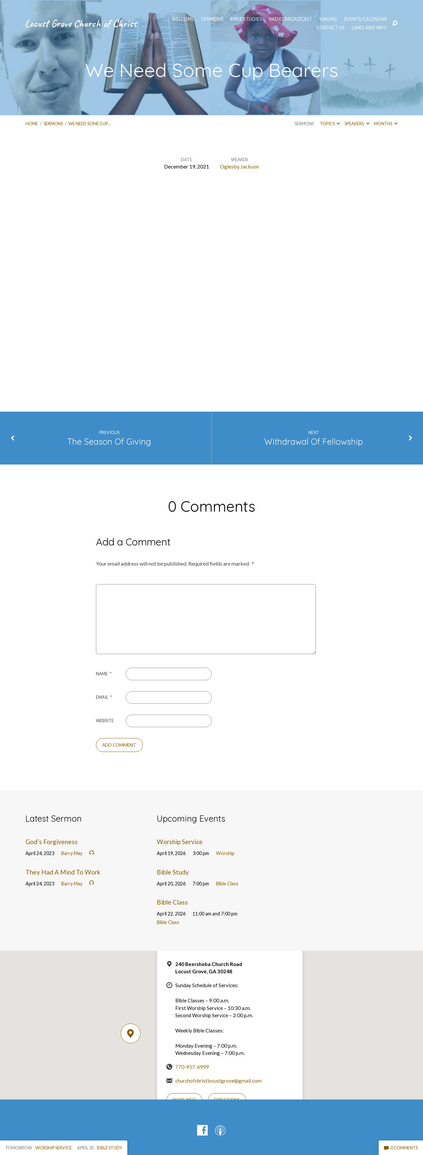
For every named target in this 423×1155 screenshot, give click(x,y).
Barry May (71, 853)
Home (31, 123)
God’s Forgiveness (51, 841)
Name (103, 673)
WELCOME (183, 19)
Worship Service (180, 841)
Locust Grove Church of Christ (81, 23)
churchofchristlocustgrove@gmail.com (218, 1081)
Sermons (53, 123)
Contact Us (331, 27)
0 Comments (401, 1147)
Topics (330, 123)
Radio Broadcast (290, 19)
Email (104, 697)
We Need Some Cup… (89, 123)
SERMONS (212, 19)
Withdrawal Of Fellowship (313, 441)
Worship (225, 853)
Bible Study (173, 872)
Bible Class (227, 883)
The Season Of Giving (109, 441)
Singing (328, 19)
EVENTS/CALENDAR (365, 19)
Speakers (357, 123)
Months (386, 123)
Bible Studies (246, 19)
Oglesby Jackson (239, 166)
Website (105, 720)
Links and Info (369, 27)
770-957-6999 (192, 1067)
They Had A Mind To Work (63, 872)
